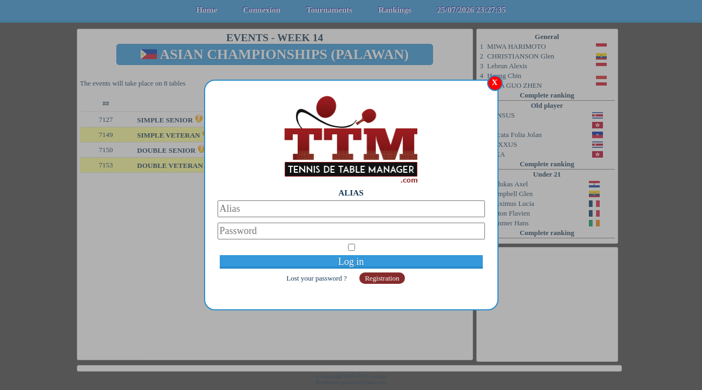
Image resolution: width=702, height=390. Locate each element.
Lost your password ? (317, 278)
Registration (382, 278)
